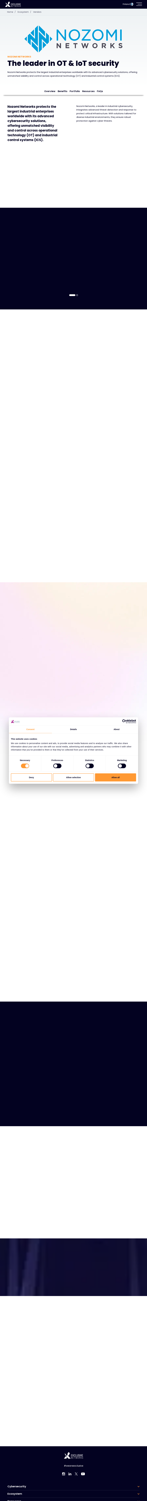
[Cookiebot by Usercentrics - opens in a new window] (123, 721)
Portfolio (75, 91)
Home (12, 12)
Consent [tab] (30, 729)
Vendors (37, 12)
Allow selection (73, 777)
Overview (49, 91)
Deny (31, 777)
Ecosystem (25, 12)
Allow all (115, 777)
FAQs (100, 91)
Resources (88, 91)
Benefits (62, 91)
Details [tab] (73, 729)
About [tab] (116, 729)
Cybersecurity (16, 1486)
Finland (128, 4)
